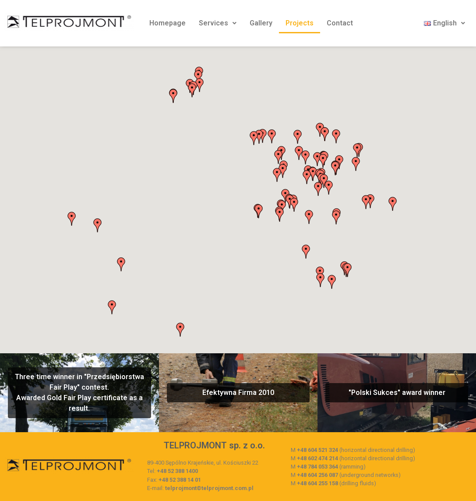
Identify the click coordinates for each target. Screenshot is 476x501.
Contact (340, 23)
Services (217, 23)
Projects (300, 23)
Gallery (261, 23)
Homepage (167, 23)
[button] (254, 138)
